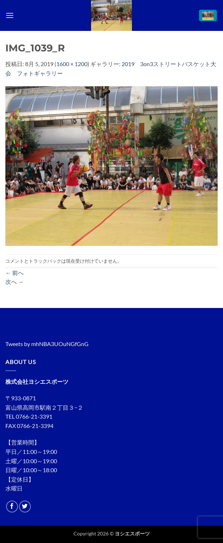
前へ (14, 272)
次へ (14, 281)
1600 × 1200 (71, 63)
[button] (9, 15)
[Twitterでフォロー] (25, 506)
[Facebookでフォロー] (12, 506)
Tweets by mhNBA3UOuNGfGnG (47, 343)
